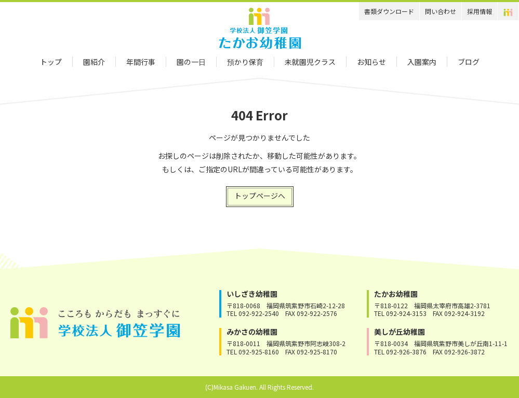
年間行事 (140, 62)
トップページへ (259, 195)
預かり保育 (245, 62)
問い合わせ (440, 11)
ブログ (469, 62)
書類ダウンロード (389, 11)
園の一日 (191, 62)
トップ (51, 62)
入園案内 (421, 62)
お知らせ (371, 62)
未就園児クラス (310, 62)
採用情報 (479, 11)
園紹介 (94, 62)
